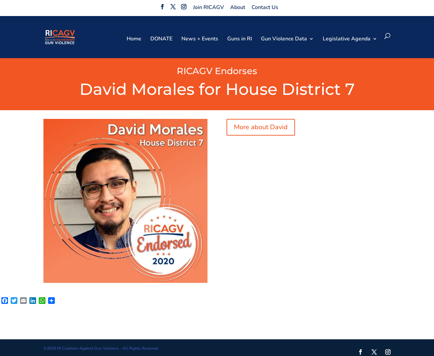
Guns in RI (239, 39)
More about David (261, 127)
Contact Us (265, 7)
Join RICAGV (208, 7)
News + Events (199, 39)
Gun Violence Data (284, 39)
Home (134, 39)
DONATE (161, 39)
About (237, 7)
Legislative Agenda (347, 39)
